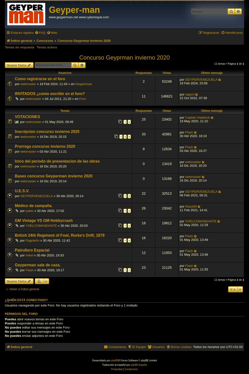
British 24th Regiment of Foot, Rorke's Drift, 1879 (60, 235)
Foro (82, 99)
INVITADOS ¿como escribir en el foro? (50, 94)
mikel (29, 255)
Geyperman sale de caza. (38, 265)
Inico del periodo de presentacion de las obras (57, 161)
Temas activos (47, 47)
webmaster (28, 84)
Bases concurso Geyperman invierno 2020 (53, 176)
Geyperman (83, 84)
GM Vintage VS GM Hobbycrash (44, 220)
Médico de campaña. (34, 206)
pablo (29, 211)
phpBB (114, 360)
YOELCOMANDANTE (41, 225)
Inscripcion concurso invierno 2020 (47, 132)
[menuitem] (40, 32)
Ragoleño (32, 240)
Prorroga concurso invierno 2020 (45, 146)
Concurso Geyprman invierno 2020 (124, 57)
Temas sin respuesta (19, 47)
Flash (189, 132)
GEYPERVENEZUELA (201, 79)
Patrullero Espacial (32, 250)
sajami (190, 94)
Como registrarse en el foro (40, 79)
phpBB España (139, 365)
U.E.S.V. (22, 191)
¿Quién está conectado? (26, 300)
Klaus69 (191, 206)
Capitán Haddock (197, 117)
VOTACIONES (27, 117)
